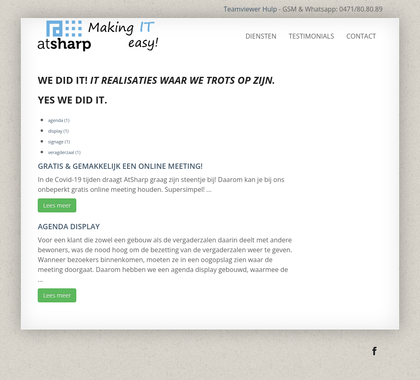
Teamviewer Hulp (250, 9)
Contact (361, 36)
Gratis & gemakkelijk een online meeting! (120, 166)
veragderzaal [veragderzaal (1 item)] (64, 152)
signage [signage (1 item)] (59, 142)
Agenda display (69, 226)
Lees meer (57, 205)
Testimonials (311, 36)
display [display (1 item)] (58, 131)
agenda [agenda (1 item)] (58, 120)
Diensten (261, 36)
